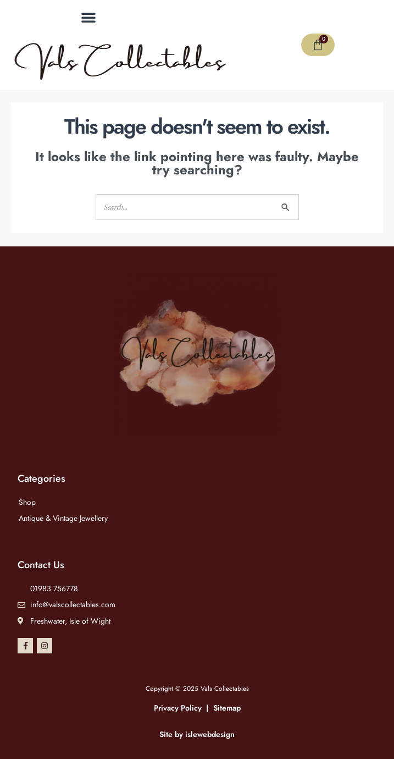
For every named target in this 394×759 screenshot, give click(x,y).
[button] (88, 17)
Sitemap (227, 707)
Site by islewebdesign (197, 734)
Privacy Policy (178, 707)
